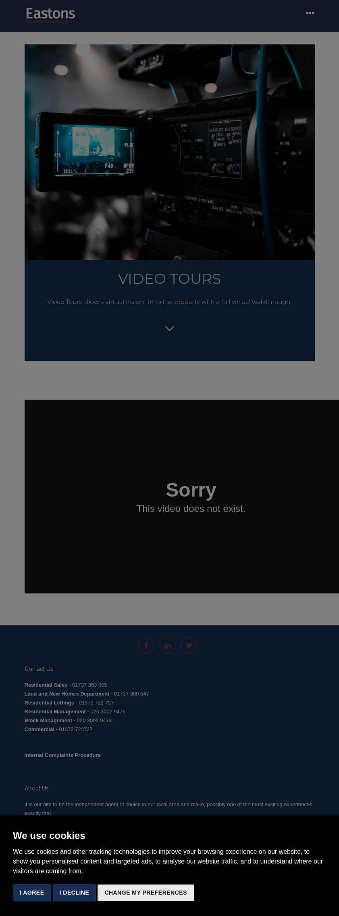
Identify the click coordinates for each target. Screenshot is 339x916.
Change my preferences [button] (145, 892)
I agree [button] (32, 892)
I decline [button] (74, 892)
